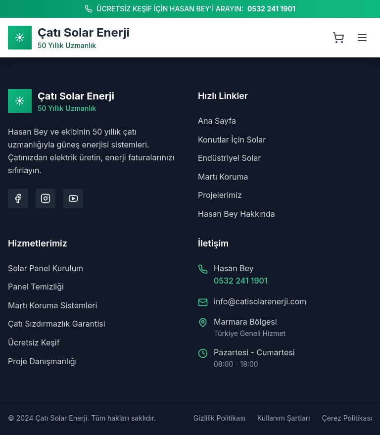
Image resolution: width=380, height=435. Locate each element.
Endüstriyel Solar (229, 158)
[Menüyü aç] (362, 38)
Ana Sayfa (217, 121)
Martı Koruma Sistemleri (52, 305)
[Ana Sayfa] (69, 37)
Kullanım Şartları (283, 418)
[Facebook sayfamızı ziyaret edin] (18, 198)
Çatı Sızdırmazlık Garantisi (56, 324)
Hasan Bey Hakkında (236, 214)
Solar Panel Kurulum (45, 268)
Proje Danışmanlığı (42, 361)
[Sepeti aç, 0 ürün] (338, 38)
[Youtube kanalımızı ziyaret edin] (73, 198)
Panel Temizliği (36, 286)
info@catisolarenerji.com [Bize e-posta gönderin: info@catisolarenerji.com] (260, 301)
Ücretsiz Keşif (34, 342)
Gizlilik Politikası (219, 418)
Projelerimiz (220, 195)
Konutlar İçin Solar (232, 140)
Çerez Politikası (347, 418)
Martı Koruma (223, 177)
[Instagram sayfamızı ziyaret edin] (45, 198)
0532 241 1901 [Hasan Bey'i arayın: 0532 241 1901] (271, 8)
